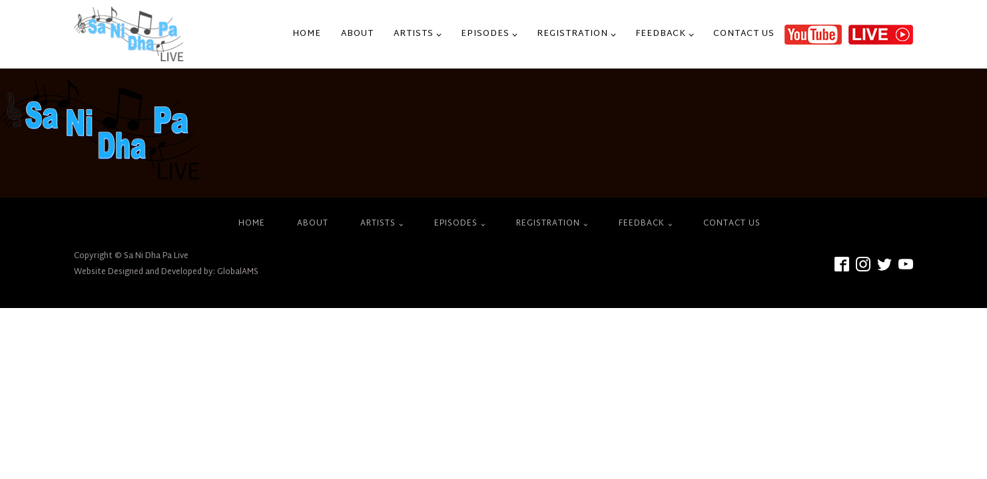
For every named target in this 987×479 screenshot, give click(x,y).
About (357, 34)
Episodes (485, 34)
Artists (414, 34)
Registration (572, 34)
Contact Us (744, 34)
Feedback (660, 34)
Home (306, 34)
